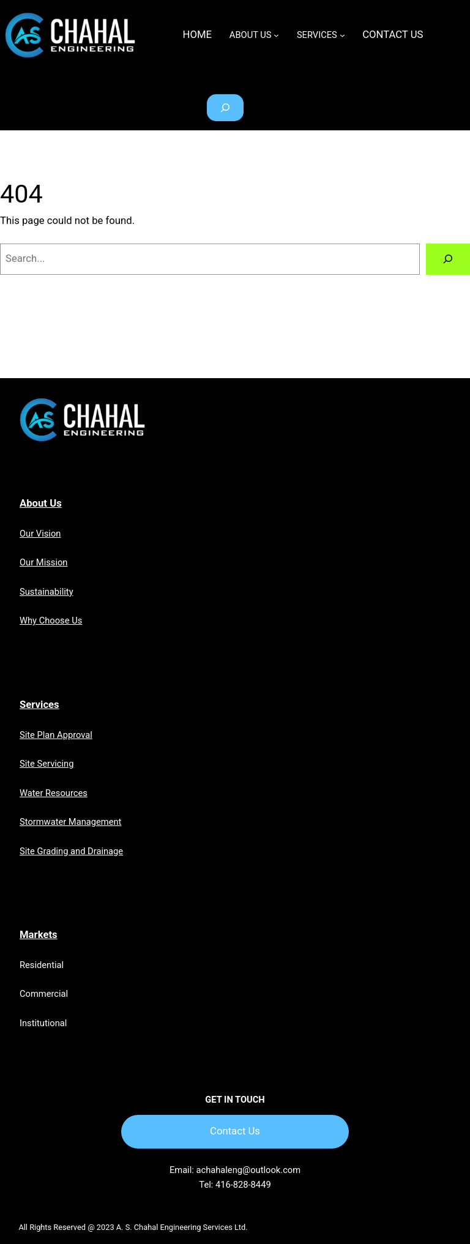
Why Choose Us (51, 620)
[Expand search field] (225, 107)
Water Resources (54, 793)
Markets (39, 934)
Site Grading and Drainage (71, 851)
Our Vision (40, 533)
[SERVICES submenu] (342, 35)
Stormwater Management (70, 821)
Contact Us (235, 1131)
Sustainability (46, 591)
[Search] (448, 259)
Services (39, 704)
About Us (41, 503)
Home (197, 34)
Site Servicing (46, 763)
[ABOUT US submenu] (276, 35)
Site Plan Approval (56, 734)
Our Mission (43, 562)
